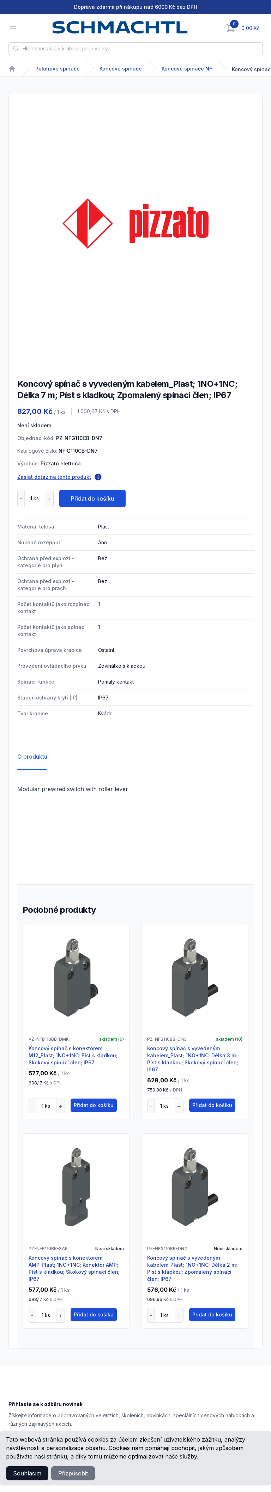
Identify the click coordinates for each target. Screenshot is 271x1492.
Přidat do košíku (92, 498)
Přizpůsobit (73, 1473)
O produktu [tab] (32, 756)
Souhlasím (27, 1473)
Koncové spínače (121, 69)
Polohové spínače (57, 69)
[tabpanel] (135, 223)
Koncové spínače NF (187, 69)
